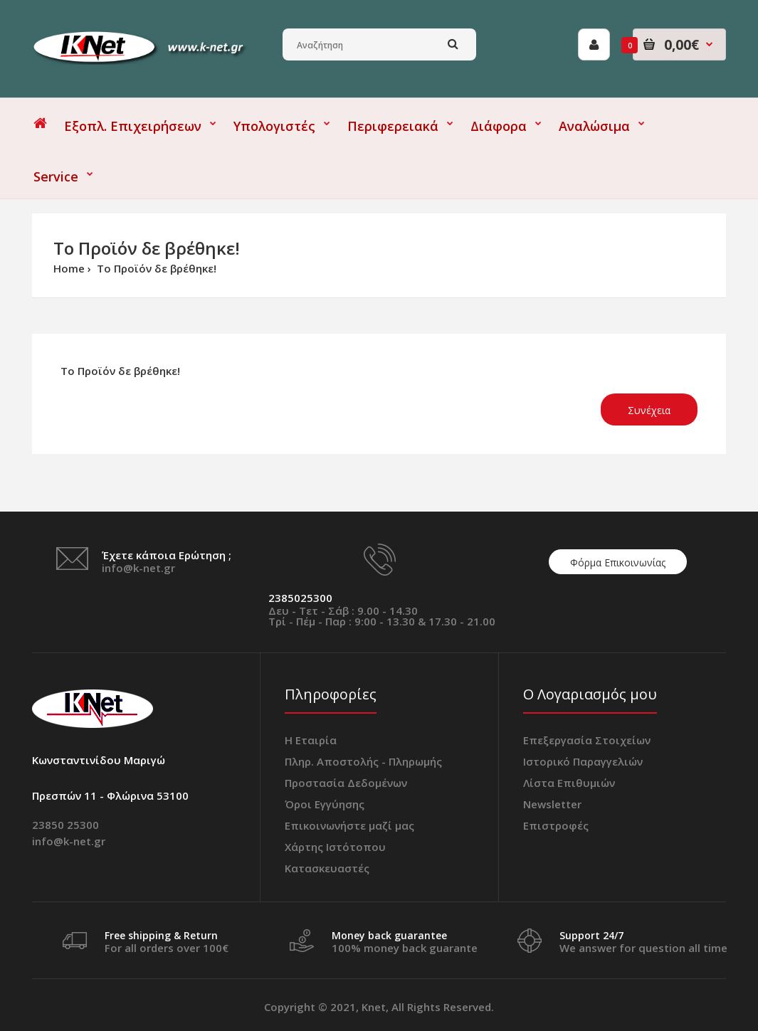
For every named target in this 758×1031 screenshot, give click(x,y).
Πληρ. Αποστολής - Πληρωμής (363, 761)
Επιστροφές (556, 825)
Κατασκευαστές (327, 868)
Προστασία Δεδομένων (346, 783)
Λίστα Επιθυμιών (569, 783)
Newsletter (552, 804)
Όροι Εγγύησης (324, 804)
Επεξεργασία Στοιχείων (587, 740)
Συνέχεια (649, 410)
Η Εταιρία (311, 740)
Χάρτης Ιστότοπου (335, 847)
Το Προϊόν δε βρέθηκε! (155, 268)
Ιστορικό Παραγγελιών (583, 761)
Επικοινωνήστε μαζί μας (349, 825)
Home (69, 268)
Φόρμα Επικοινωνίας (617, 562)
